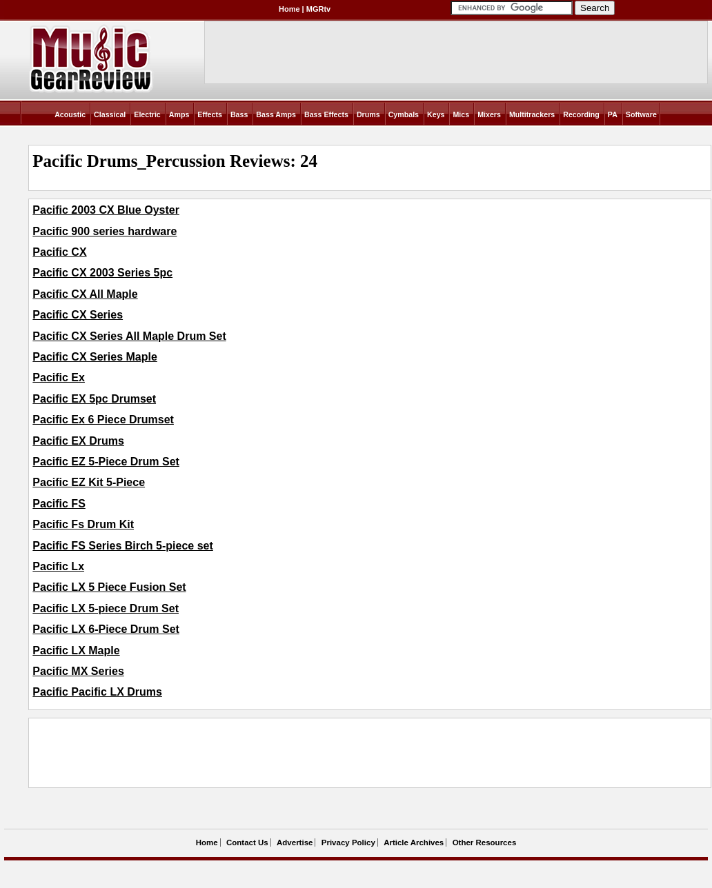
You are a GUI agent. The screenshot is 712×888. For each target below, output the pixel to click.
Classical (110, 114)
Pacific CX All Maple (84, 294)
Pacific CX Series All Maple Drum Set (129, 336)
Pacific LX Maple (75, 650)
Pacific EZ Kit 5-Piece (88, 482)
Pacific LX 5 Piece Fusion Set (109, 587)
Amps (179, 114)
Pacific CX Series (77, 315)
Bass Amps (276, 114)
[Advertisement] (283, 753)
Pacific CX (59, 252)
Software (641, 114)
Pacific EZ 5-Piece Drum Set (105, 461)
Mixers (489, 114)
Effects (209, 114)
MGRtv (318, 9)
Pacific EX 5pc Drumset (94, 399)
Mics (461, 114)
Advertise (295, 842)
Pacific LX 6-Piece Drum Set (105, 629)
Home (289, 9)
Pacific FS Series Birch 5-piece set (122, 546)
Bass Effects (326, 114)
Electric (147, 114)
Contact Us (247, 842)
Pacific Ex (58, 377)
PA (612, 114)
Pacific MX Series (78, 671)
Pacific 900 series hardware (104, 231)
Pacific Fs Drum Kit (83, 524)
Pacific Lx (58, 566)
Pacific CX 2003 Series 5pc (102, 273)
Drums (368, 114)
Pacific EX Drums (78, 441)
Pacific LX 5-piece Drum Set (105, 608)
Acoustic (70, 114)
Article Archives (414, 842)
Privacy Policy (348, 842)
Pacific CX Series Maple (94, 357)
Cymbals (403, 114)
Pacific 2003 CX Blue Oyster (105, 210)
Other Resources (485, 842)
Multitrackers (532, 114)
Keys (435, 114)
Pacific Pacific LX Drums (97, 692)
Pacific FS (58, 503)
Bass (239, 114)
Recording (581, 114)
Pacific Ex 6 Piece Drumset (103, 419)
